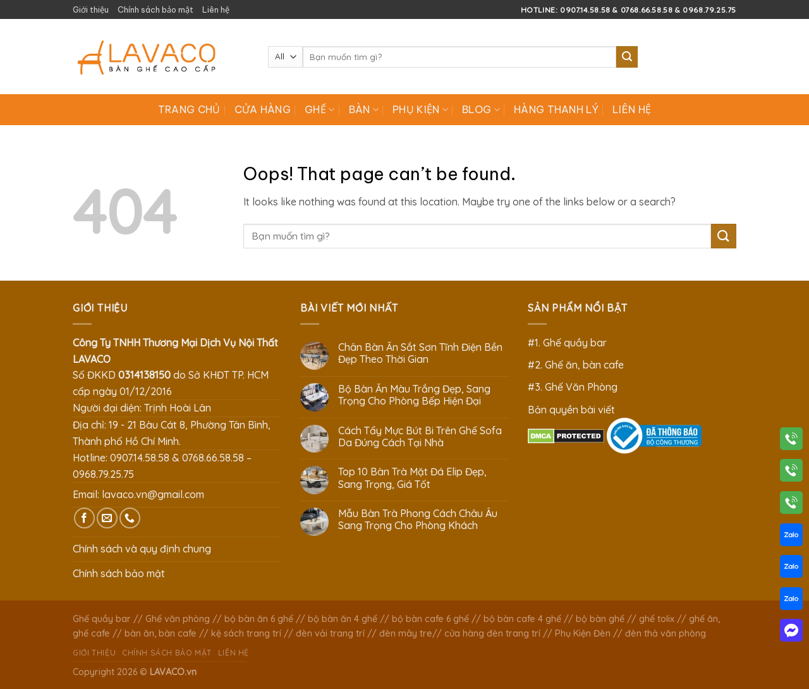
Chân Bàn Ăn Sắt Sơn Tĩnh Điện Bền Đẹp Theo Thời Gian (420, 353)
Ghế (319, 109)
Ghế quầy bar (102, 619)
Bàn (364, 109)
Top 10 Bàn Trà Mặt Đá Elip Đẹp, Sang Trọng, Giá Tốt (412, 478)
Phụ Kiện (420, 109)
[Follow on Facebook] (84, 518)
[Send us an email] (107, 518)
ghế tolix (656, 619)
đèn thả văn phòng (665, 633)
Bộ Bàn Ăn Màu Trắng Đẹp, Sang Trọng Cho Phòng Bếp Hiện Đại (414, 395)
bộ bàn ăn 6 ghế (258, 619)
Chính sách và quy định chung (142, 548)
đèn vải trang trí (330, 633)
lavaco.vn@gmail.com (153, 494)
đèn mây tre (405, 633)
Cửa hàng (262, 109)
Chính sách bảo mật (155, 9)
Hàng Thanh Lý (556, 109)
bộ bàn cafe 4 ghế (522, 619)
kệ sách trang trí (246, 633)
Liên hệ (215, 9)
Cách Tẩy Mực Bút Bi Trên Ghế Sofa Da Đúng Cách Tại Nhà (420, 437)
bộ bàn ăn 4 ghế (342, 619)
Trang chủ (189, 109)
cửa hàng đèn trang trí (492, 633)
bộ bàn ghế (600, 619)
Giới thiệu (91, 9)
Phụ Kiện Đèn (583, 633)
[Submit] (627, 57)
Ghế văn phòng (177, 619)
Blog (481, 109)
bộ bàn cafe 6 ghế (430, 619)
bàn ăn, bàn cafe (161, 633)
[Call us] (129, 518)
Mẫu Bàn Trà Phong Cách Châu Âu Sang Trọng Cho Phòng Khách (417, 520)
